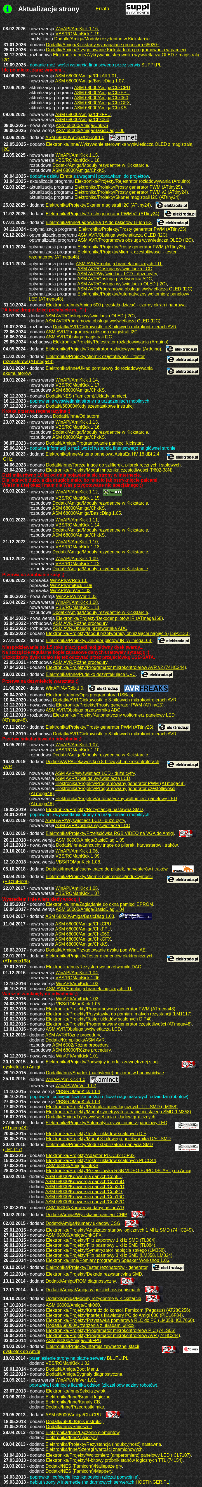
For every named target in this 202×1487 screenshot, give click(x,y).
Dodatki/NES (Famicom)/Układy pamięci (86, 396)
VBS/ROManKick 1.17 (77, 385)
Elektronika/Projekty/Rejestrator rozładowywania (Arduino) (133, 181)
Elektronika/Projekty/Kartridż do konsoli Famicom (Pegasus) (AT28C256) (118, 1310)
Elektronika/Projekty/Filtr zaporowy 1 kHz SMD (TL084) (101, 1240)
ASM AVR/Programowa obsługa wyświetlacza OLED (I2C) (135, 240)
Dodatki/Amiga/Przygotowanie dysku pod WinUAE (96, 950)
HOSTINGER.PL (152, 1482)
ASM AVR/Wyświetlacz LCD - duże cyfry (117, 273)
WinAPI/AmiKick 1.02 (77, 998)
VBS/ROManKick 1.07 (77, 893)
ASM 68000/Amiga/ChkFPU (102, 92)
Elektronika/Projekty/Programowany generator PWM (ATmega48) (120, 783)
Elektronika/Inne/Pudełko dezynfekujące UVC (91, 674)
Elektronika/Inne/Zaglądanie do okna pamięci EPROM (99, 904)
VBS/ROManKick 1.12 (77, 563)
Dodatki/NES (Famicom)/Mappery (79, 1471)
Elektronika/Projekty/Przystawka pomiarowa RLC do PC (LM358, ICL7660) (120, 1320)
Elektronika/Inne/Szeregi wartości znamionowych (94, 1449)
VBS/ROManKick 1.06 (77, 977)
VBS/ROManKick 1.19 (77, 33)
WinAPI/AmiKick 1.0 (65, 1079)
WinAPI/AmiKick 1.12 (76, 491)
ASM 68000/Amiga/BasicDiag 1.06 (90, 130)
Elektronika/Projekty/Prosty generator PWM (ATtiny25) (128, 187)
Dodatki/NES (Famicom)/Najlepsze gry (84, 1466)
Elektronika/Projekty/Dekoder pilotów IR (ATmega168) (109, 618)
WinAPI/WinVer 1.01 (75, 1380)
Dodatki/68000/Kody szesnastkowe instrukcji (90, 406)
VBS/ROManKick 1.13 (77, 546)
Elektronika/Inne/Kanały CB (73, 1402)
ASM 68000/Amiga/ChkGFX (102, 102)
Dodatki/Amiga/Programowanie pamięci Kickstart (94, 443)
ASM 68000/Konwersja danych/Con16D (84, 1181)
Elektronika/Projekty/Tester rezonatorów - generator (96, 1267)
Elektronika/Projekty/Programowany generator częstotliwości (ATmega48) (119, 1024)
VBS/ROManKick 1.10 (77, 749)
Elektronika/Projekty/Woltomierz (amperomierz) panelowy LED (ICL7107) (118, 1455)
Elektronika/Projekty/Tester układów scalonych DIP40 (99, 1019)
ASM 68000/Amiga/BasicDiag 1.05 (86, 513)
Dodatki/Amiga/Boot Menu (72, 1369)
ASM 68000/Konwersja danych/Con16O (85, 1196)
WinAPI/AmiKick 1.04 (76, 972)
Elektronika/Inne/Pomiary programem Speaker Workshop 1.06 (107, 1260)
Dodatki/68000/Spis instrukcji (75, 1421)
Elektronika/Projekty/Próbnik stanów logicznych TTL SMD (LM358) (112, 1106)
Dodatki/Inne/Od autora (76, 416)
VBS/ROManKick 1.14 (77, 525)
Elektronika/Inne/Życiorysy (72, 1437)
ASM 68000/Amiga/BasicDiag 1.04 (90, 909)
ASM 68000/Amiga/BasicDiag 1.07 (89, 80)
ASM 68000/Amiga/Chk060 (101, 97)
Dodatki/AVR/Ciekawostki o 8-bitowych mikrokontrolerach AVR (114, 326)
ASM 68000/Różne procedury (81, 1050)
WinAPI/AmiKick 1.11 (76, 520)
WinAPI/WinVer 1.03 (70, 590)
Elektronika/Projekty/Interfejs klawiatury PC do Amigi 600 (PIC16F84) (114, 1315)
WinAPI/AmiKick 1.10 (76, 541)
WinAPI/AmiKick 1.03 (77, 983)
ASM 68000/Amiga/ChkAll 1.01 (86, 75)
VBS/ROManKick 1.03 (78, 1101)
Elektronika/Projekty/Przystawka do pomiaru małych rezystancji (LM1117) (119, 1014)
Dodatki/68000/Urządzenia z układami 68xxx (90, 1325)
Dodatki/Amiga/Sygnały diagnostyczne (84, 1374)
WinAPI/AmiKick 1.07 (76, 744)
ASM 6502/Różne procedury (80, 1045)
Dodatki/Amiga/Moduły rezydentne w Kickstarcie (102, 38)
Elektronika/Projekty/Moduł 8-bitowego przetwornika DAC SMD (108, 1138)
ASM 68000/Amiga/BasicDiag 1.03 (79, 916)
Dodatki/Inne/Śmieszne (69, 1426)
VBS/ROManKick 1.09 (77, 856)
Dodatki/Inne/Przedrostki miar (75, 1407)
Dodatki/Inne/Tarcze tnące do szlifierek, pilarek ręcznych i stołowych (113, 465)
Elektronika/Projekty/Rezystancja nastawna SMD (94, 809)
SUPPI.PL (151, 65)
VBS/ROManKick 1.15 (77, 498)
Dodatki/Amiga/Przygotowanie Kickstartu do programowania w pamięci (116, 49)
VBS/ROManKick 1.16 (77, 427)
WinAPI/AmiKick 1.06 (76, 851)
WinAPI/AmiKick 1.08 (71, 585)
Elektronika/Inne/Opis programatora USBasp (90, 694)
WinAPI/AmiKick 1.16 (76, 28)
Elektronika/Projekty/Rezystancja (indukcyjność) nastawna (103, 1444)
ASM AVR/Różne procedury (80, 623)
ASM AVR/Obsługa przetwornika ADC (114, 278)
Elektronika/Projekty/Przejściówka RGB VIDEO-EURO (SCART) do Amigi (118, 1170)
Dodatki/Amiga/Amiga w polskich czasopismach (93, 1289)
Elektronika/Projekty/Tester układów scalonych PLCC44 (101, 1160)
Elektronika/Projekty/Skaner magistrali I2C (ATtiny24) (127, 197)
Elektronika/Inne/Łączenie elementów (82, 1432)
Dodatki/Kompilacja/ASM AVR (75, 1040)
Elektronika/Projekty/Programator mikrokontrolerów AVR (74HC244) (113, 1335)
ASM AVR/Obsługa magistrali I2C (79, 336)
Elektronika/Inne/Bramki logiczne (78, 1396)
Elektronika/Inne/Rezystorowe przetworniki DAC (93, 966)
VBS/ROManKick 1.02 (68, 1363)
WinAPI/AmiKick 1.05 (76, 888)
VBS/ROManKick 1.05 (78, 1003)
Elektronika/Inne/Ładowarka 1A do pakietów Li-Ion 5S (99, 222)
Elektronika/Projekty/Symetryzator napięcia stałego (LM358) (105, 1250)
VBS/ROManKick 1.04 (78, 1091)
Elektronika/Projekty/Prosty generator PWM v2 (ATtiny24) (131, 192)
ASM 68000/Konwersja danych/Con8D (83, 1176)
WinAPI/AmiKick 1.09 (76, 558)
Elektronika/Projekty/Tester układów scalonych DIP (96, 1133)
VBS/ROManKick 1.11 (77, 607)
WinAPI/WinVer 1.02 (75, 1085)
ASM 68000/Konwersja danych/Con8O (83, 1191)
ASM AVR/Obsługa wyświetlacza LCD (114, 268)
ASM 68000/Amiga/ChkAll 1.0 (74, 137)
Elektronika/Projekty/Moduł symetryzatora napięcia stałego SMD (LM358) (118, 1111)
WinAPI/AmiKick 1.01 (77, 1056)
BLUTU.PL (117, 1358)
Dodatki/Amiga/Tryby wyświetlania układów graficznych (101, 1116)
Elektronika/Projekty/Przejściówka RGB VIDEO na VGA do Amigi (110, 833)
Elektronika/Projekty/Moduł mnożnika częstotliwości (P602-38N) (109, 470)
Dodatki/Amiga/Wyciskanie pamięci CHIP (86, 1214)
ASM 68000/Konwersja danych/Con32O (85, 1201)
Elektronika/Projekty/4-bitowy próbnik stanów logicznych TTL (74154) (114, 1460)
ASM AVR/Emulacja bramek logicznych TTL (119, 263)
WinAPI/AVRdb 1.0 (69, 580)
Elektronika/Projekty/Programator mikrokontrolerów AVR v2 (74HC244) (116, 667)
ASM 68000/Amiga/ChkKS (100, 107)
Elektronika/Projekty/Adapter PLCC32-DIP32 (90, 1155)
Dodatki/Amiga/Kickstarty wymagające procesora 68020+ (102, 44)
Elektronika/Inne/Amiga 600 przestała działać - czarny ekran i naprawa (116, 305)
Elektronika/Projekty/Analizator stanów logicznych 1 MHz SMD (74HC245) (119, 1230)
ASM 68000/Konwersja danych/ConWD (85, 1207)
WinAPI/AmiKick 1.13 (76, 422)
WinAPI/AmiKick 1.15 (76, 155)
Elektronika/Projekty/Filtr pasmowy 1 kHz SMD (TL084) (100, 1245)
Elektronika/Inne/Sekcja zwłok (75, 1391)
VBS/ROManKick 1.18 (77, 160)
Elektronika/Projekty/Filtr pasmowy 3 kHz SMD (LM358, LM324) (109, 1255)
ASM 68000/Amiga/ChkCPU (102, 87)
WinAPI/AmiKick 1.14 (76, 380)
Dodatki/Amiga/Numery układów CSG (83, 1223)
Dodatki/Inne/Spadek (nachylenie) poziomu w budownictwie (105, 1072)
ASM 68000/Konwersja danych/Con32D (84, 1186)
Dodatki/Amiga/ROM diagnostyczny (81, 1281)
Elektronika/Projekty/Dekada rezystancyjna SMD (94, 1274)
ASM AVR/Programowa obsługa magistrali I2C (92, 331)
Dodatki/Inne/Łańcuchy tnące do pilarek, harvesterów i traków (117, 845)
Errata (66, 176)
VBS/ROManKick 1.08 (78, 862)
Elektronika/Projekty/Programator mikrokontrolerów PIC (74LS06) (110, 1330)
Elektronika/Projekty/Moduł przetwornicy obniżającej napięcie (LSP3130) (118, 633)
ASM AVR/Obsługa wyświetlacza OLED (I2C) (122, 235)
